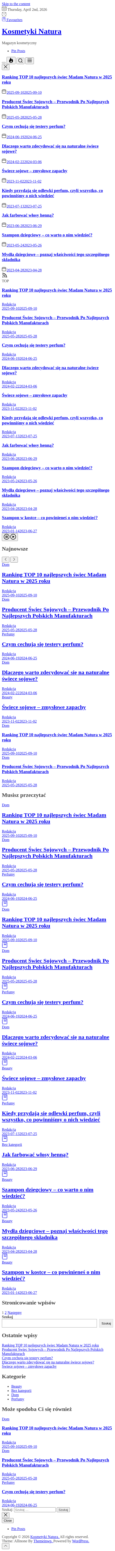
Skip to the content (16, 4)
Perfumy (8, 634)
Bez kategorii (12, 1145)
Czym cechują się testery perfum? (33, 126)
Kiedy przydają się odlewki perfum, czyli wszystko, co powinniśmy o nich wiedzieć (52, 193)
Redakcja (9, 304)
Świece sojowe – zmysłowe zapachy (34, 170)
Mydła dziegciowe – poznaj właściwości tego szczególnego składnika (55, 1234)
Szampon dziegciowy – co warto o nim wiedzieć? (47, 234)
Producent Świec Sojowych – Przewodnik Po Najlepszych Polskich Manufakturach (55, 612)
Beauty (7, 697)
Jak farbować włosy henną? (28, 215)
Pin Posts (18, 51)
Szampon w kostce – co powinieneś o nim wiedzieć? (50, 517)
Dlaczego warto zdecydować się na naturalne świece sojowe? (48, 1362)
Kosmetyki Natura (31, 31)
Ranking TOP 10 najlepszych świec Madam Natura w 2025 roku (50, 1345)
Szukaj (7, 1317)
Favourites (12, 20)
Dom (5, 565)
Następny (15, 1313)
